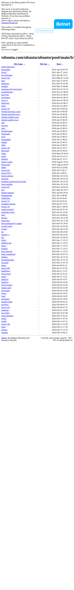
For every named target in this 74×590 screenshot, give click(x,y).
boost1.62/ (5, 170)
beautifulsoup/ (7, 92)
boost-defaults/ (7, 316)
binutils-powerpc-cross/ (11, 111)
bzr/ (3, 190)
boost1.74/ (5, 207)
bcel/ (3, 137)
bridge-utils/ (6, 288)
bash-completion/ (8, 254)
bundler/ (4, 86)
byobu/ (4, 229)
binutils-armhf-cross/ (9, 120)
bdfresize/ (5, 84)
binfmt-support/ (7, 193)
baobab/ (4, 249)
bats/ (3, 81)
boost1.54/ (5, 78)
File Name (18, 64)
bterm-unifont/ (7, 176)
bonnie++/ (5, 235)
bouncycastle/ (7, 162)
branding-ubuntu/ (8, 204)
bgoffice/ (5, 282)
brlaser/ (4, 330)
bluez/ (3, 265)
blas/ (3, 128)
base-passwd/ (6, 251)
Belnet (4, 338)
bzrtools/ (5, 179)
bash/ (3, 327)
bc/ (2, 232)
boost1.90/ (5, 324)
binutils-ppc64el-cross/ (10, 114)
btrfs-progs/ (6, 274)
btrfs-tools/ (5, 165)
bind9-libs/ (5, 198)
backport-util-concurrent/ (11, 89)
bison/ (3, 293)
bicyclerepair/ (7, 75)
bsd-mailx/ (5, 291)
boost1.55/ (5, 109)
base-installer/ (7, 184)
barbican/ (5, 310)
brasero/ (4, 125)
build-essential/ (7, 209)
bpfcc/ (4, 246)
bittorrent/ (5, 103)
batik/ (3, 153)
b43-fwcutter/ (7, 285)
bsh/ (3, 123)
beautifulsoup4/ (7, 260)
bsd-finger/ (5, 98)
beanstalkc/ (6, 70)
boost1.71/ (5, 201)
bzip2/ (4, 277)
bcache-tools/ (6, 226)
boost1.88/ (5, 268)
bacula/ (4, 218)
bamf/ (3, 156)
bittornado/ (5, 134)
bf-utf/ (4, 72)
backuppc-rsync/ (8, 212)
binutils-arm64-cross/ (10, 117)
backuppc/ (5, 299)
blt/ (2, 237)
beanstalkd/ (6, 139)
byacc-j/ (4, 100)
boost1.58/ (5, 148)
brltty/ (3, 240)
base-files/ (5, 313)
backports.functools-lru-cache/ (13, 181)
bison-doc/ (5, 221)
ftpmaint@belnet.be (9, 23)
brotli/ (3, 319)
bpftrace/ (5, 279)
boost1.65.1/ (6, 173)
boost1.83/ (5, 307)
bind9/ (4, 321)
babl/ (3, 145)
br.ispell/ (5, 263)
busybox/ (5, 305)
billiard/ (4, 159)
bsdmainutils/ (6, 195)
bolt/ (3, 215)
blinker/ (4, 257)
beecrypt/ (5, 95)
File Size (43, 64)
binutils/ (4, 332)
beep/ (3, 106)
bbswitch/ (5, 151)
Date (59, 64)
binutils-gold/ (6, 302)
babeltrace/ (5, 271)
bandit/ (4, 142)
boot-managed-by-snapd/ (11, 223)
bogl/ (3, 296)
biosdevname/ (7, 131)
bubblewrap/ (6, 243)
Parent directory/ (8, 67)
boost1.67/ (5, 187)
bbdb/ (3, 167)
